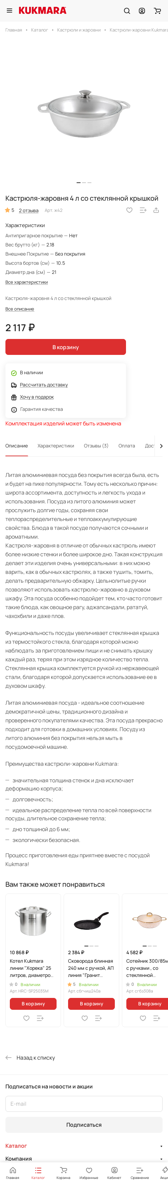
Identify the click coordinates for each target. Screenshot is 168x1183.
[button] (79, 182)
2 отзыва (29, 210)
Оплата (127, 445)
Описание (16, 445)
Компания (18, 1158)
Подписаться (84, 1124)
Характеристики (56, 445)
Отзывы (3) (96, 445)
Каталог (16, 1145)
